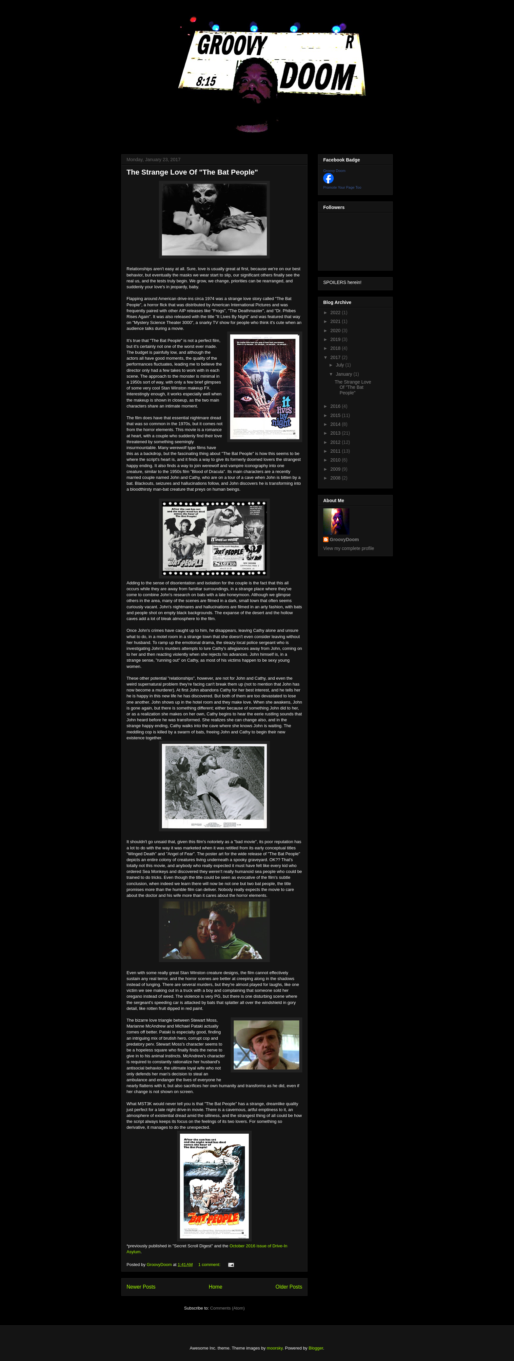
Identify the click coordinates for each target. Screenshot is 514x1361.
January (344, 374)
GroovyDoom (344, 539)
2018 (336, 348)
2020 (336, 330)
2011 (336, 451)
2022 (336, 312)
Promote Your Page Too (342, 187)
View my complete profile (348, 548)
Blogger (316, 1348)
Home (216, 1287)
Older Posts (289, 1287)
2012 (336, 442)
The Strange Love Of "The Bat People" (192, 172)
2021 (336, 321)
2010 (336, 460)
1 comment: (210, 1264)
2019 (336, 339)
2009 (336, 469)
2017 (336, 357)
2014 (336, 424)
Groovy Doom (334, 171)
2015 (336, 415)
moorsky (275, 1348)
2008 (336, 478)
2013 (336, 433)
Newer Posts (141, 1287)
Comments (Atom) (227, 1308)
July (340, 365)
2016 (336, 406)
